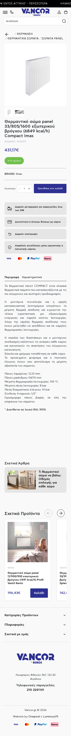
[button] (62, 75)
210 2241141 (35, 689)
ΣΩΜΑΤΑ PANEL (52, 38)
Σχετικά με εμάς (17, 634)
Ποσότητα (10, 188)
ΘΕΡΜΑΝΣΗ (25, 34)
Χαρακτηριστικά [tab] (32, 277)
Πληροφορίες (14, 624)
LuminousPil (50, 716)
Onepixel (34, 716)
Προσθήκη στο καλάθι (50, 188)
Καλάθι (39, 592)
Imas (19, 174)
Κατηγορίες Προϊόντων (21, 615)
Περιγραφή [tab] (12, 277)
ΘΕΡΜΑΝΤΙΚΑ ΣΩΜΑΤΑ (23, 38)
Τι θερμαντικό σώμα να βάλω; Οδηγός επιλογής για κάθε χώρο (50, 479)
